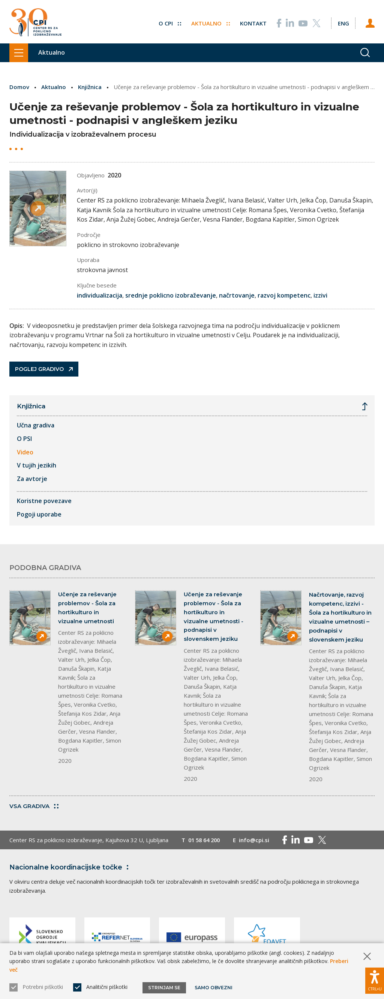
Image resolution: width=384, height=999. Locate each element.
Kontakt (253, 22)
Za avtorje (32, 479)
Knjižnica (90, 87)
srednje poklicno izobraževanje (170, 295)
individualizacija (99, 295)
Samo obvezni (213, 987)
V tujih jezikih (36, 465)
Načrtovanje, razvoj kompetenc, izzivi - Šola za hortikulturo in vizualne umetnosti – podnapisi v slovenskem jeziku (340, 617)
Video (25, 452)
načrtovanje (237, 295)
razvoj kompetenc (284, 295)
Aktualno (210, 22)
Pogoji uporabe (39, 514)
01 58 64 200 (205, 840)
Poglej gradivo (44, 369)
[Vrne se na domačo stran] (35, 22)
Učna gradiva (35, 425)
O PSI (24, 439)
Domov (19, 87)
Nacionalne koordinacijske (70, 867)
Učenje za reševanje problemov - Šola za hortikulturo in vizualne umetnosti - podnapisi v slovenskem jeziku (213, 617)
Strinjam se (164, 987)
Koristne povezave (44, 501)
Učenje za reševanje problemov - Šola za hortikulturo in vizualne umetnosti (87, 608)
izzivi (320, 295)
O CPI (169, 22)
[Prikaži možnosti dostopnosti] (374, 980)
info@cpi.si (257, 840)
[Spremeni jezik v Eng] (343, 22)
